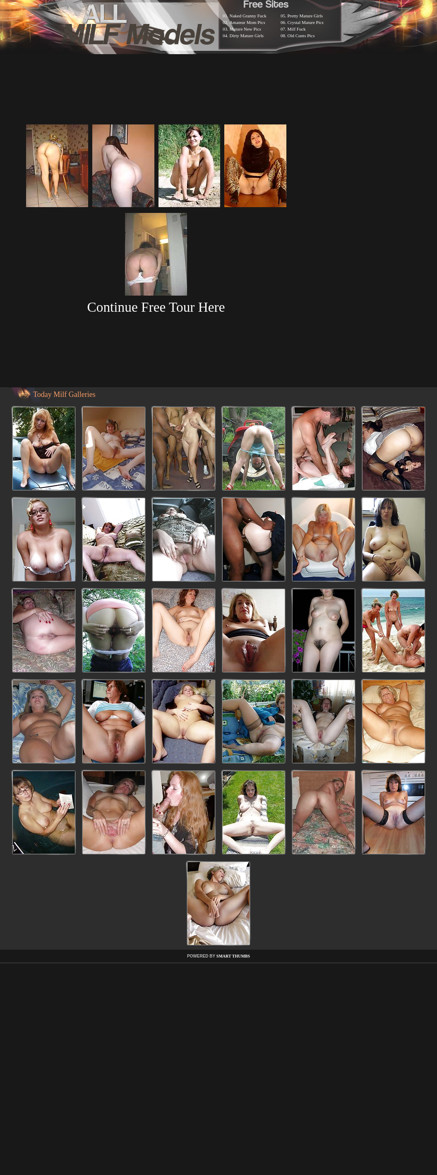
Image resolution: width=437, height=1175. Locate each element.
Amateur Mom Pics (247, 22)
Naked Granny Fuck (248, 15)
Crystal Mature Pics (306, 22)
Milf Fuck (297, 28)
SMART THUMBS (233, 956)
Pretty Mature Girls (305, 15)
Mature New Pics (245, 28)
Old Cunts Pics (301, 35)
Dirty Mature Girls (247, 35)
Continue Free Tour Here (156, 307)
